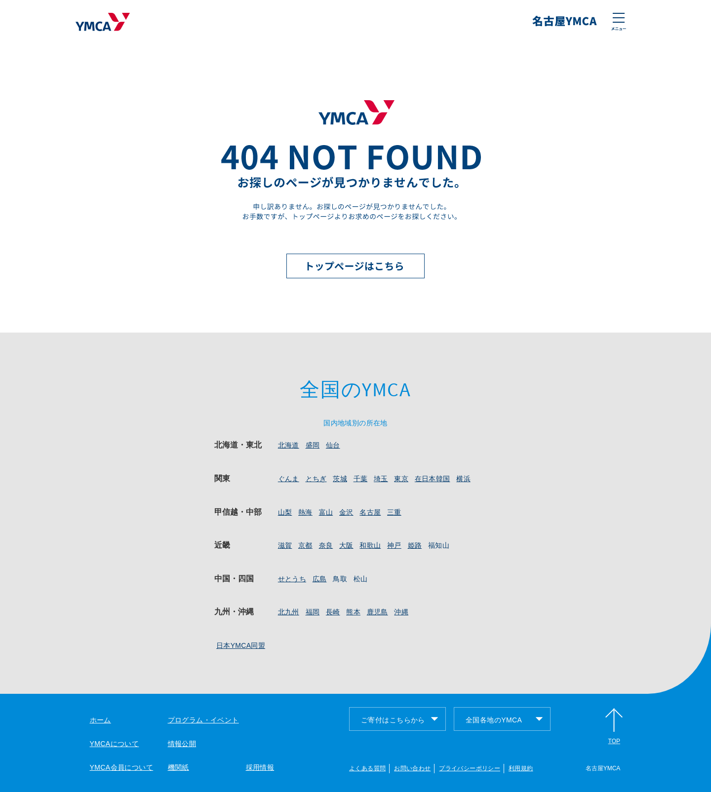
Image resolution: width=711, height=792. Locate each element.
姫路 (415, 545)
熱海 (305, 512)
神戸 (394, 545)
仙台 (333, 445)
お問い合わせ (412, 768)
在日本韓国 (432, 479)
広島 (320, 579)
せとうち (292, 579)
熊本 (353, 612)
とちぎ (316, 479)
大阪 (346, 545)
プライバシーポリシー (469, 768)
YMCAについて (114, 744)
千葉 (361, 479)
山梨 (285, 512)
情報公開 (182, 744)
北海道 (288, 445)
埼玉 (381, 479)
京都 (305, 545)
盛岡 (313, 445)
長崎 (333, 612)
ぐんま (288, 479)
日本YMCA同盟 (240, 645)
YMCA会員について (122, 767)
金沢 (346, 512)
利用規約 (521, 768)
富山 (326, 512)
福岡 (313, 612)
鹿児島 (377, 612)
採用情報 (260, 767)
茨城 (340, 479)
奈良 (326, 545)
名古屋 (370, 512)
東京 (401, 479)
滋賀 (285, 545)
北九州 (288, 612)
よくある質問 (367, 768)
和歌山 (370, 545)
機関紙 (178, 767)
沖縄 (401, 612)
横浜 (463, 479)
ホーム (100, 720)
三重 (394, 512)
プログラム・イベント (203, 720)
